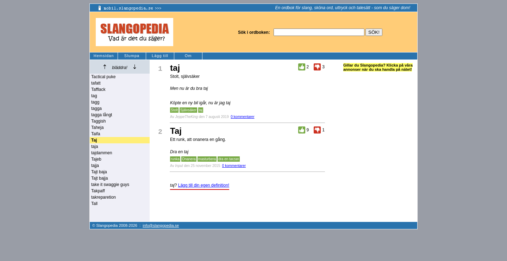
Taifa (95, 133)
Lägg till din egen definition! (203, 185)
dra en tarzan (228, 159)
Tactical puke (103, 76)
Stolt (174, 110)
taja (94, 146)
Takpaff (98, 190)
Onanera (189, 159)
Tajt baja (99, 171)
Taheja (97, 127)
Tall (94, 203)
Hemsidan (104, 56)
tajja (95, 165)
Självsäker (188, 110)
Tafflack (98, 89)
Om (188, 56)
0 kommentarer (242, 117)
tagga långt (101, 114)
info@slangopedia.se (161, 225)
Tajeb (96, 159)
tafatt (96, 83)
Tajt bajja (99, 178)
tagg (95, 102)
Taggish (98, 121)
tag (94, 95)
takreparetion (103, 197)
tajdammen (101, 152)
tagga (96, 108)
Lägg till (160, 56)
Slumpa (131, 56)
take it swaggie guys (110, 184)
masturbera (207, 159)
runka (175, 159)
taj (201, 110)
